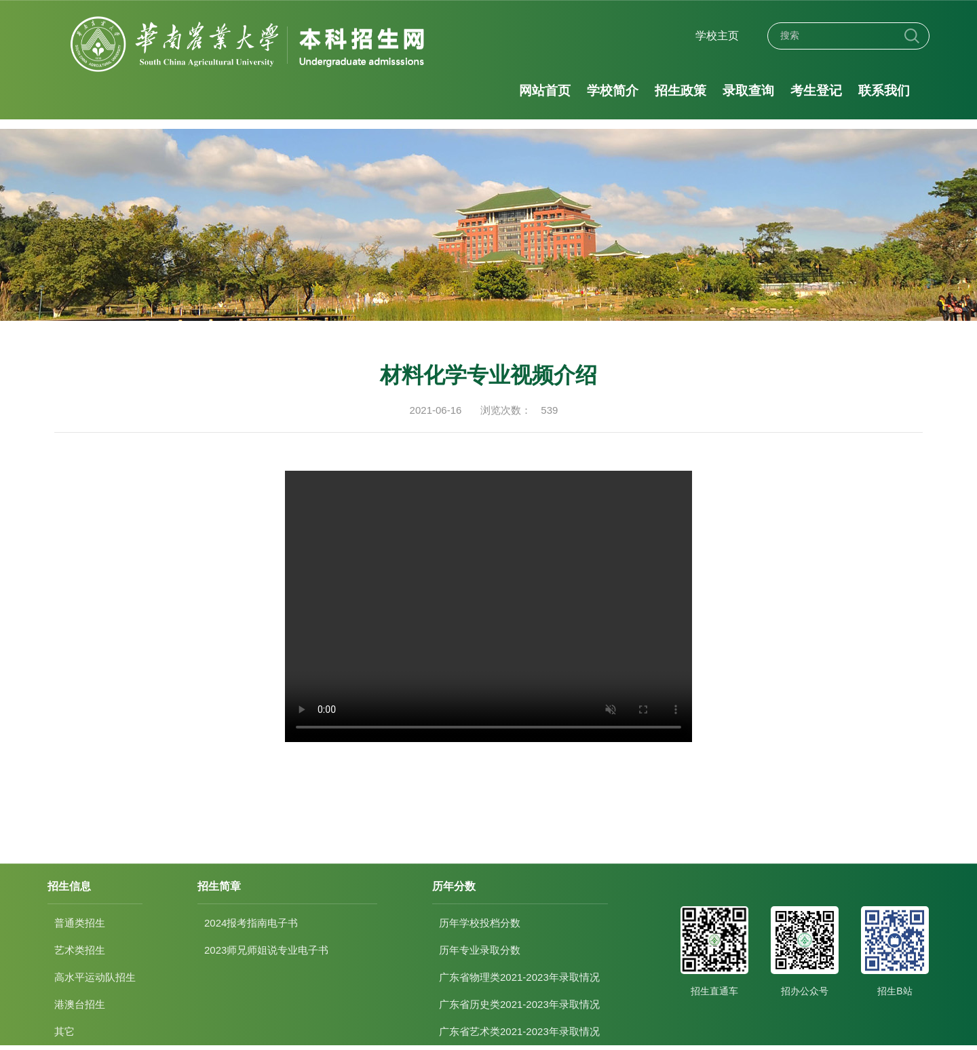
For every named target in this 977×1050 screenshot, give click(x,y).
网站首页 (545, 90)
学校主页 (717, 35)
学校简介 (612, 90)
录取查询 (748, 90)
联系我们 (884, 90)
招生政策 (680, 90)
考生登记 (816, 90)
